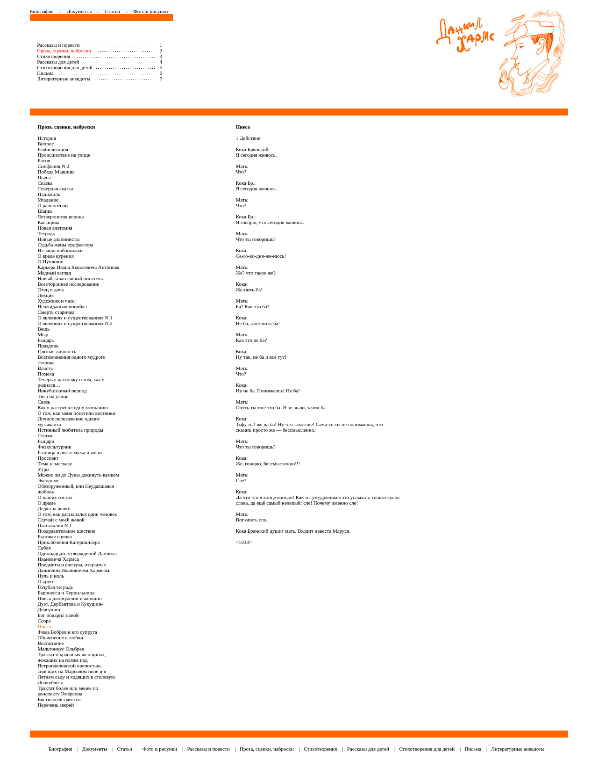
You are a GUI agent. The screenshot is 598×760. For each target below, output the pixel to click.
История (47, 138)
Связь (44, 402)
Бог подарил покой (58, 615)
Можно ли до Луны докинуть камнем (78, 475)
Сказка (45, 183)
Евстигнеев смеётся (59, 699)
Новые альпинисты (59, 239)
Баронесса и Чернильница (66, 592)
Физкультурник (54, 446)
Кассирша (49, 222)
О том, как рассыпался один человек (77, 514)
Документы (79, 11)
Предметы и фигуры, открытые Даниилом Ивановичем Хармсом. (74, 567)
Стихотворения (53, 56)
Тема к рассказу (55, 463)
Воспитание (51, 643)
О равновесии (53, 205)
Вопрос (46, 143)
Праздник (48, 345)
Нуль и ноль (51, 576)
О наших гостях (55, 497)
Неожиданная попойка (62, 306)
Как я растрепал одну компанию (73, 407)
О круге (46, 581)
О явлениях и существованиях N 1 (75, 317)
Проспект (48, 458)
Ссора (44, 620)
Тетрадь (46, 233)
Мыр (43, 334)
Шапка (45, 211)
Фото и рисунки (150, 11)
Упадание (48, 200)
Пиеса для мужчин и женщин (70, 598)
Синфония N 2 (54, 166)
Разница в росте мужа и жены (70, 452)
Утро (43, 469)
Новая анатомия (55, 228)
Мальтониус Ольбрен (61, 648)
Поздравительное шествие (66, 531)
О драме (47, 503)
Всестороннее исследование (68, 284)
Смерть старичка (56, 312)
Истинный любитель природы (70, 430)
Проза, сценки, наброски (64, 50)
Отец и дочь (51, 289)
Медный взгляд (54, 272)
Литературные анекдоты (63, 78)
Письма (45, 73)
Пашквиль (49, 194)
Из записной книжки (60, 250)
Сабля (44, 547)
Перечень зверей (56, 705)
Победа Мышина (56, 171)
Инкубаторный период (62, 390)
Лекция (46, 295)
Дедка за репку (54, 508)
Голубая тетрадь (55, 587)
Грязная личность (57, 351)
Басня (44, 160)
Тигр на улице (53, 396)
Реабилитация (53, 149)
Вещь (44, 329)
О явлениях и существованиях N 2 (75, 323)
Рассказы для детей (58, 62)
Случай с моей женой (61, 519)
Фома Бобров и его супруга (67, 632)
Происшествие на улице (64, 155)
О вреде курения (56, 256)
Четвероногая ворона (61, 216)
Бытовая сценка (55, 536)
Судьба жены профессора (65, 244)
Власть (45, 368)
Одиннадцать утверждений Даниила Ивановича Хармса (77, 556)
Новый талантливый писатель (70, 278)
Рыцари (46, 441)
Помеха (46, 373)
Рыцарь (46, 340)
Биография (42, 11)
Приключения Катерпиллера (69, 542)
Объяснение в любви (60, 637)
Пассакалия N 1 (55, 525)
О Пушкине (51, 261)
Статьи (112, 11)
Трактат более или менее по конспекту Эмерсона (68, 690)
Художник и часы (57, 301)
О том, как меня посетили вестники (76, 413)
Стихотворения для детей (65, 67)
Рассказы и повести (58, 45)
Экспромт (48, 480)
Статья (45, 435)
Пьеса (44, 177)
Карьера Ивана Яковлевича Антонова (79, 267)
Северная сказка (55, 188)
